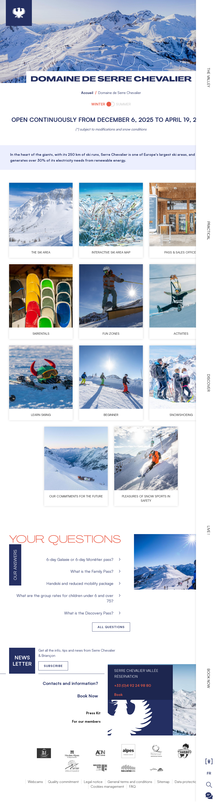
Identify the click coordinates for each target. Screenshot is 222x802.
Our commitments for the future (76, 496)
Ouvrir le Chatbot (209, 795)
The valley (208, 77)
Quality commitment (63, 782)
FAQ (132, 786)
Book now (208, 678)
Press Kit (90, 713)
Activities (181, 333)
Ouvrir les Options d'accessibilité (209, 761)
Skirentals (41, 333)
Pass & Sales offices (181, 252)
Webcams (35, 782)
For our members (83, 721)
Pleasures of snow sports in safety (146, 498)
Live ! (208, 530)
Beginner (111, 415)
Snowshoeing (181, 415)
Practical (208, 230)
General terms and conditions (130, 782)
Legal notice (93, 782)
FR (209, 773)
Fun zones (111, 333)
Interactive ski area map (111, 252)
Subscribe (53, 666)
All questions (111, 627)
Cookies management (107, 786)
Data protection (187, 782)
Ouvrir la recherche (209, 785)
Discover (208, 383)
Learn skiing (41, 415)
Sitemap (163, 782)
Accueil (87, 93)
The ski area (40, 252)
